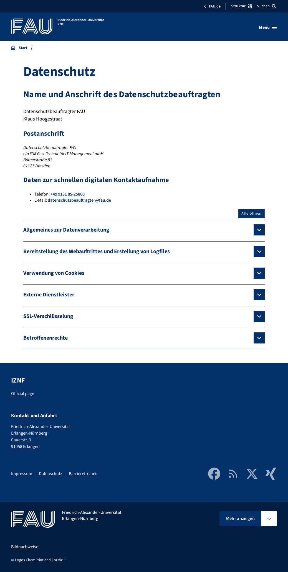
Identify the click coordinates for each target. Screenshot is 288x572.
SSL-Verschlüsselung (48, 316)
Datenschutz (50, 474)
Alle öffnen (251, 213)
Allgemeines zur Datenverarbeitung (66, 230)
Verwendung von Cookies (53, 273)
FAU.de (212, 6)
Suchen (266, 6)
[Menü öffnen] (268, 27)
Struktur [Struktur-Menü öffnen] (241, 6)
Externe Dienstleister (48, 295)
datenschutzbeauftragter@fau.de (79, 200)
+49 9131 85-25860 (67, 194)
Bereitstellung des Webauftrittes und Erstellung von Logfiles (96, 251)
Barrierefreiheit (83, 474)
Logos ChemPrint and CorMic (39, 560)
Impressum (21, 474)
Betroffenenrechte (45, 338)
